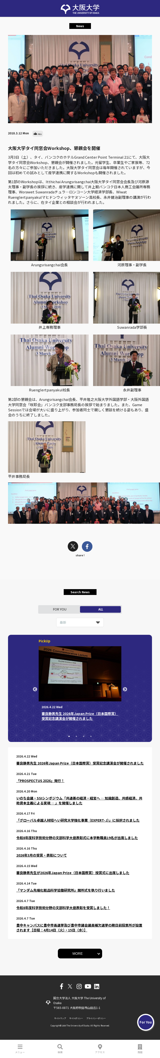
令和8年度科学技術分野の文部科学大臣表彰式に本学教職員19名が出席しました (77, 837)
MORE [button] (77, 953)
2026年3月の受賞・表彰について (41, 855)
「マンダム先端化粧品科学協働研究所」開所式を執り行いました (65, 890)
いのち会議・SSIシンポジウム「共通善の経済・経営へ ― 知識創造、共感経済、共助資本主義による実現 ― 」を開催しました (79, 800)
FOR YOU (59, 609)
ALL (100, 609)
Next (125, 689)
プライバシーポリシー (96, 1018)
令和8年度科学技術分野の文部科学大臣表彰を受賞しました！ (63, 907)
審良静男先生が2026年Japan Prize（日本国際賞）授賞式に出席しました (72, 872)
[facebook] (87, 547)
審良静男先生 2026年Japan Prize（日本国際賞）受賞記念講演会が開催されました (80, 763)
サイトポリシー (76, 1018)
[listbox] (80, 622)
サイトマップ (60, 1018)
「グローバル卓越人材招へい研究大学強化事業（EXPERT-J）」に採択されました (78, 820)
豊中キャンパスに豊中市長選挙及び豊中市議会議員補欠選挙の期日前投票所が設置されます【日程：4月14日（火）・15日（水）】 (79, 927)
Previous (35, 689)
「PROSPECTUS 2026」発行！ (40, 780)
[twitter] (73, 547)
